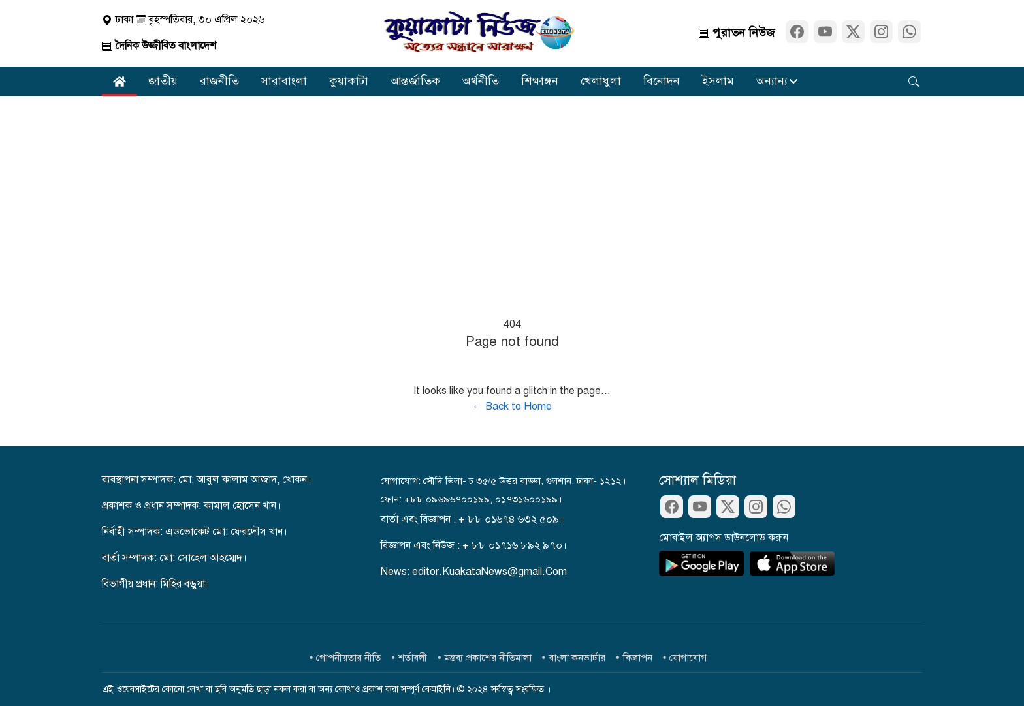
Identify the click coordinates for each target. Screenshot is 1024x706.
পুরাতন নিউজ (737, 32)
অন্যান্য (772, 81)
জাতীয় (163, 81)
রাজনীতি (219, 81)
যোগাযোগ (688, 658)
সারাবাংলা (284, 81)
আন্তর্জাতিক (415, 81)
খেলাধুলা (601, 81)
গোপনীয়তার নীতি (348, 658)
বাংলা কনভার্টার (577, 658)
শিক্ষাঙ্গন (539, 81)
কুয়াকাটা (348, 81)
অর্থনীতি (480, 81)
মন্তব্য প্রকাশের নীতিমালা (488, 658)
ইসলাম (718, 81)
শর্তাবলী (412, 658)
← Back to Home (512, 406)
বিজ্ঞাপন (637, 658)
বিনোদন (661, 81)
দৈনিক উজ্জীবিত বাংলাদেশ (159, 45)
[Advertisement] (512, 193)
